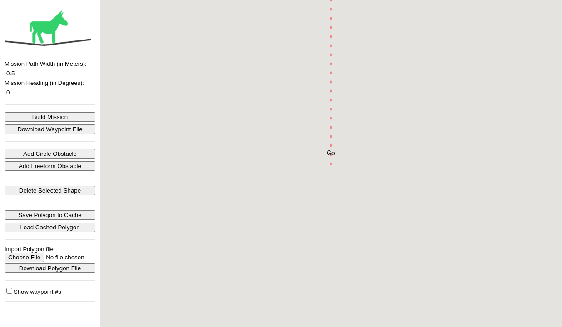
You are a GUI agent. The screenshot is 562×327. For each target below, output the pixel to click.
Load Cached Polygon (49, 227)
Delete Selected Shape (50, 190)
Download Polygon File (50, 268)
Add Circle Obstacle (50, 153)
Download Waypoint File (49, 129)
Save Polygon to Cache (49, 215)
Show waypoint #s (33, 291)
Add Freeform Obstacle (50, 166)
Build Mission (50, 117)
